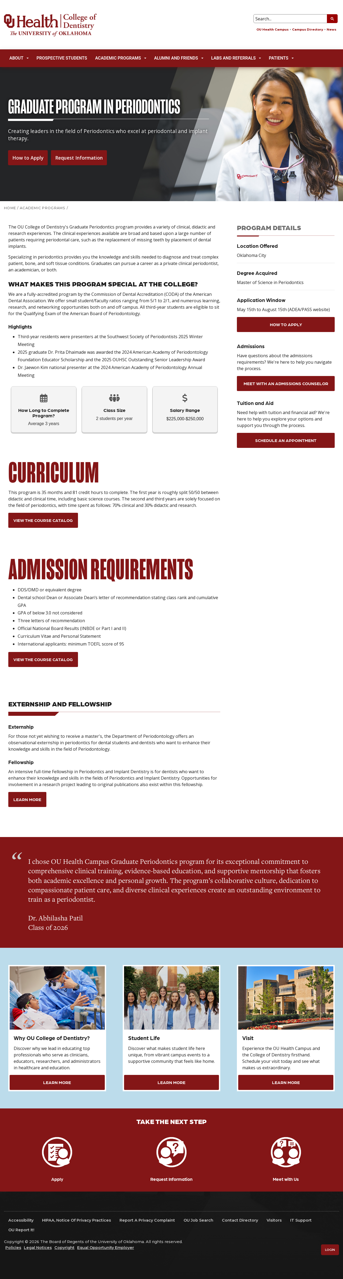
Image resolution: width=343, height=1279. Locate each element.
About (19, 58)
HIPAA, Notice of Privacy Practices (76, 1220)
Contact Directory (240, 1220)
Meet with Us (286, 1179)
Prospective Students (61, 58)
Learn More (27, 799)
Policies (13, 1247)
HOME (10, 208)
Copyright (64, 1247)
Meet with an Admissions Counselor (286, 383)
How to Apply (27, 157)
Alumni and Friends (178, 58)
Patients (281, 58)
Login (330, 1250)
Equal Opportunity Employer (105, 1247)
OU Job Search (198, 1220)
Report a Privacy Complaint (147, 1220)
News (331, 29)
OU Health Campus (272, 29)
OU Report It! (21, 1230)
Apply (57, 1179)
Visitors (274, 1220)
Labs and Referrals (236, 58)
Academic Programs (120, 58)
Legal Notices (38, 1247)
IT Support (301, 1220)
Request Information (79, 157)
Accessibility (20, 1220)
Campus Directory (307, 29)
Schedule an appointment (285, 440)
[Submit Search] (332, 18)
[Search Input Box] (295, 18)
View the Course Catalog (43, 520)
